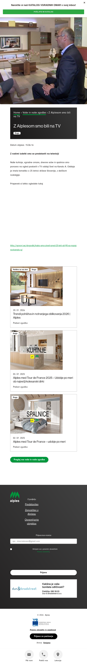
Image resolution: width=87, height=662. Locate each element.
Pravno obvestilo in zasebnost (43, 630)
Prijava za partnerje (43, 636)
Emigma (46, 643)
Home (16, 112)
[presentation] (30, 562)
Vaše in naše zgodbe (34, 112)
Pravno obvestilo (43, 552)
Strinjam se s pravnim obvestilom (45, 549)
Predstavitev (31, 504)
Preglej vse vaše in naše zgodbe (29, 459)
